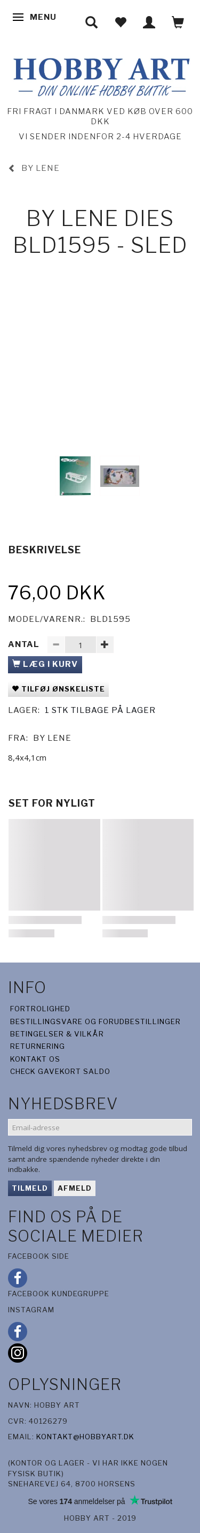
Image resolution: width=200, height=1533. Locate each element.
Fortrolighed (40, 1008)
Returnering (37, 1046)
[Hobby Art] (100, 75)
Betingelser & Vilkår (57, 1033)
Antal (25, 644)
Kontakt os (35, 1059)
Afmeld (75, 1188)
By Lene (52, 738)
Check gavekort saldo (60, 1071)
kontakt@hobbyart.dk (85, 1436)
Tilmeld (30, 1188)
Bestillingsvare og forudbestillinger (95, 1021)
